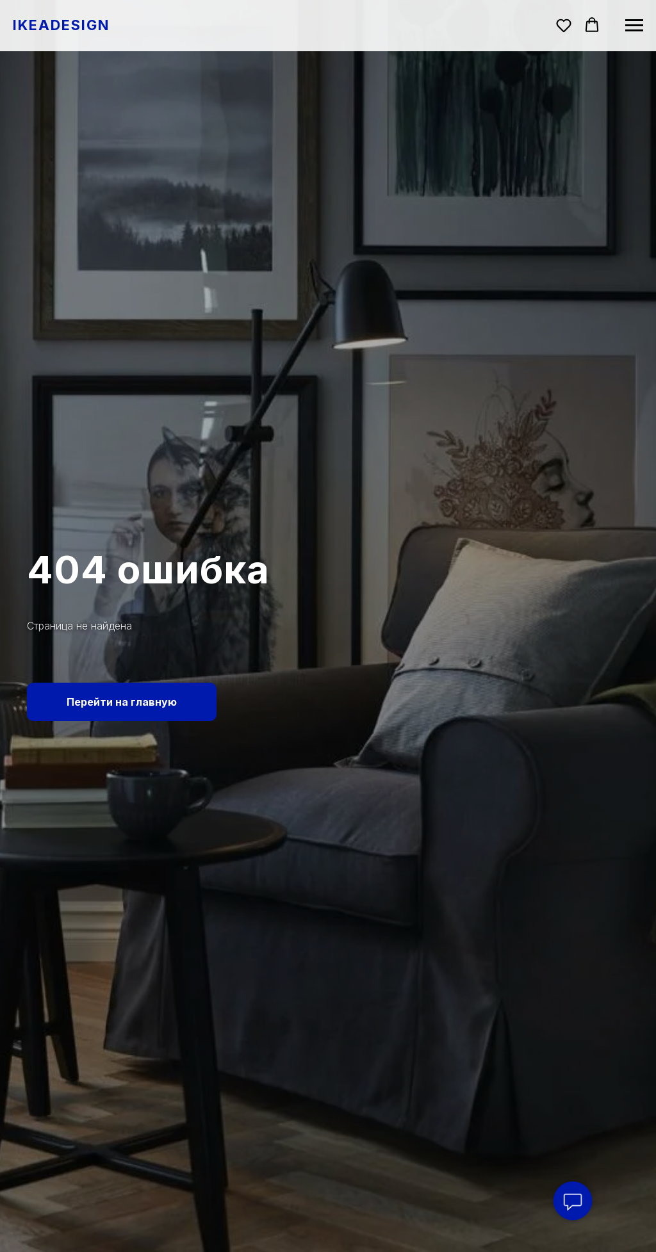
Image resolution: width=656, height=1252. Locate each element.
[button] (563, 25)
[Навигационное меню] (634, 25)
